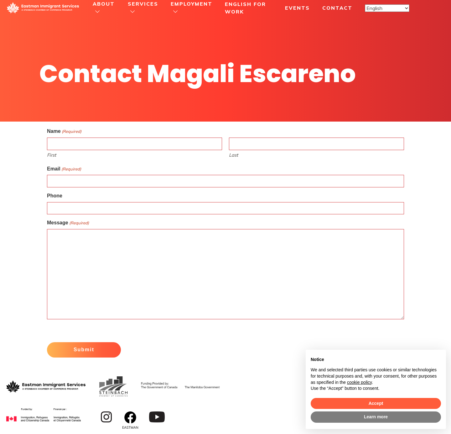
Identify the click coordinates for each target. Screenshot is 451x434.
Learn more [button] (376, 416)
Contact (337, 8)
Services (143, 4)
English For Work (245, 8)
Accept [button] (376, 403)
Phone (54, 195)
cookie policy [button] (359, 382)
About (104, 4)
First (51, 155)
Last (233, 155)
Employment (191, 4)
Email (64, 169)
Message (68, 223)
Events (297, 8)
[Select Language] (387, 8)
